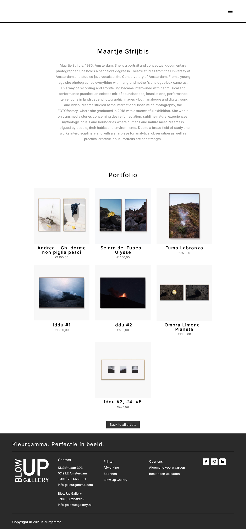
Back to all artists (123, 424)
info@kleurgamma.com (75, 485)
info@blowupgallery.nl (75, 505)
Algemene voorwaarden (167, 467)
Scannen (110, 474)
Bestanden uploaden (164, 474)
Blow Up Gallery (115, 480)
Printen (109, 461)
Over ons (156, 461)
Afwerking (111, 467)
